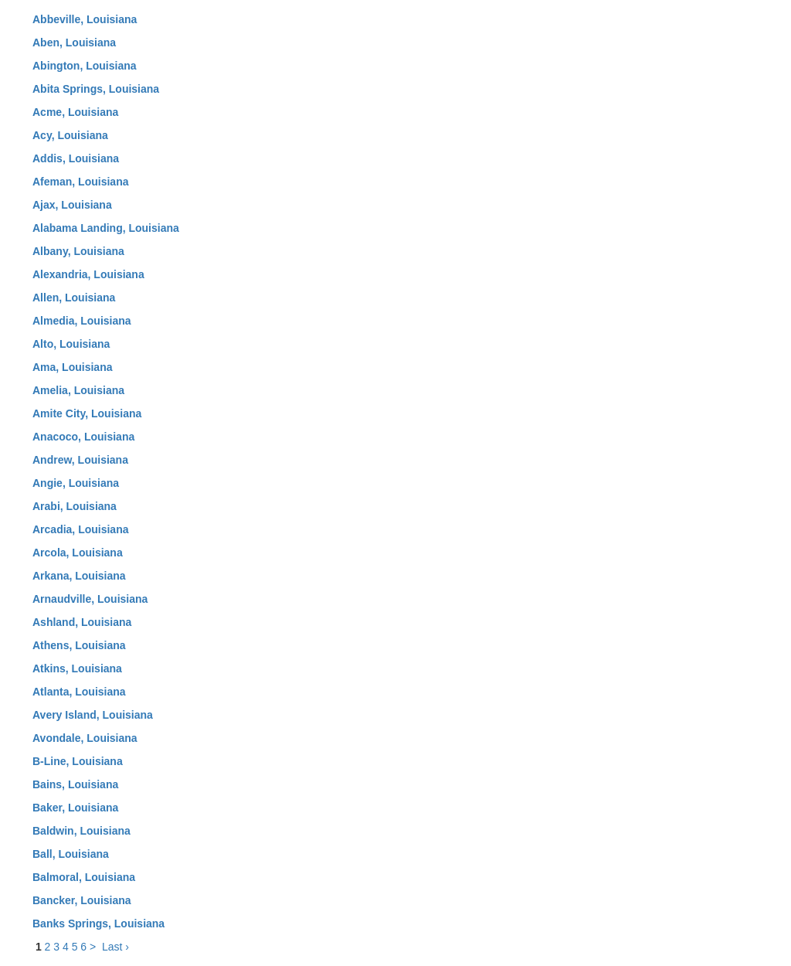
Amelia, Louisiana (78, 390)
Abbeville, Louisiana (84, 19)
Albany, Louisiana (78, 251)
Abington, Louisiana (84, 66)
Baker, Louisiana (75, 807)
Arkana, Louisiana (79, 576)
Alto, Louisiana (71, 344)
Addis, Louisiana (75, 158)
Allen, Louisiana (73, 297)
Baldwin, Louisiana (81, 831)
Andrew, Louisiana (80, 460)
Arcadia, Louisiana (80, 529)
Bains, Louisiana (75, 784)
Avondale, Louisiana (84, 738)
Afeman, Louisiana (80, 181)
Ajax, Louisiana (72, 205)
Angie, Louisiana (75, 483)
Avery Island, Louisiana (92, 715)
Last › (115, 946)
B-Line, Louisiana (77, 761)
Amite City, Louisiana (86, 413)
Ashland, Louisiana (81, 622)
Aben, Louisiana (74, 42)
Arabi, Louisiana (74, 506)
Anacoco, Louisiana (83, 436)
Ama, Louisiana (72, 367)
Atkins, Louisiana (77, 668)
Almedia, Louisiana (81, 321)
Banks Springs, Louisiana (98, 923)
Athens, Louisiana (79, 645)
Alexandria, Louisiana (88, 274)
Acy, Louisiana (70, 135)
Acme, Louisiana (75, 112)
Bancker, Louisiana (81, 900)
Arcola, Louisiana (77, 552)
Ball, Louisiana (70, 854)
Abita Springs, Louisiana (95, 89)
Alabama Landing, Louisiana (105, 228)
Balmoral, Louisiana (83, 877)
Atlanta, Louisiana (79, 691)
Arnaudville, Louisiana (90, 599)
